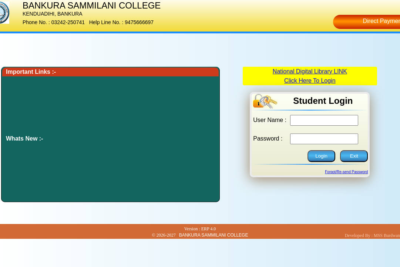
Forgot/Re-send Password (346, 172)
